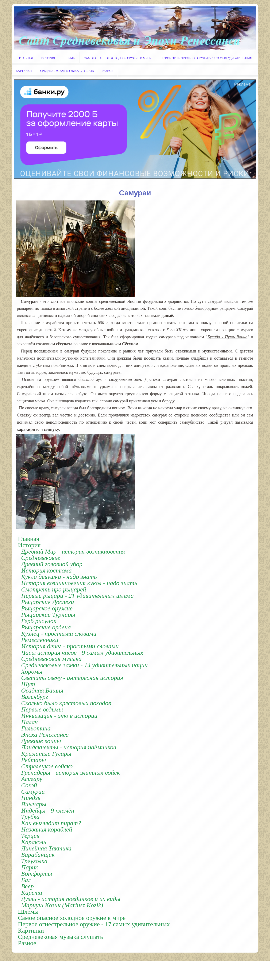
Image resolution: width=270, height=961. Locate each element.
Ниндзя (30, 798)
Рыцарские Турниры (48, 614)
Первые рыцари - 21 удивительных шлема (77, 596)
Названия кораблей (46, 829)
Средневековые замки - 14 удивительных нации (84, 665)
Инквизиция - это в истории (59, 716)
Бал (26, 880)
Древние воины (41, 741)
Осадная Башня (42, 690)
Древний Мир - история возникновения (73, 551)
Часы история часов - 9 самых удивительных (82, 652)
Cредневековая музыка (51, 659)
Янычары (33, 804)
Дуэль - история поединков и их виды (70, 899)
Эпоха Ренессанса (45, 734)
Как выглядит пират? (51, 823)
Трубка (30, 817)
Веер (27, 886)
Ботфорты (36, 873)
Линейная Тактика (46, 848)
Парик (29, 867)
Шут (28, 684)
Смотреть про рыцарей (53, 589)
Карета (31, 892)
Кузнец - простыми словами (58, 633)
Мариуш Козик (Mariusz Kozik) (62, 905)
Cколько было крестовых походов (66, 703)
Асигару (31, 779)
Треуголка (34, 861)
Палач (29, 722)
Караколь (33, 842)
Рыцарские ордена (46, 627)
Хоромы (31, 671)
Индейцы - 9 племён (47, 810)
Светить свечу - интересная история (72, 678)
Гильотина (36, 728)
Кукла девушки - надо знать (59, 577)
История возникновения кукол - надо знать (79, 583)
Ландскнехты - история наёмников (68, 747)
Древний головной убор (51, 564)
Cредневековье (40, 558)
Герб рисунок (38, 621)
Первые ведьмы (42, 709)
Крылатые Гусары (46, 753)
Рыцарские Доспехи (47, 602)
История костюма (46, 570)
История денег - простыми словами (70, 646)
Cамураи (33, 791)
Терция (30, 836)
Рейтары (33, 760)
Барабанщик (38, 855)
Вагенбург (34, 697)
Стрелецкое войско (47, 766)
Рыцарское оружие (47, 608)
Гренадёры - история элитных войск (70, 772)
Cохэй (29, 785)
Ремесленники (39, 640)
